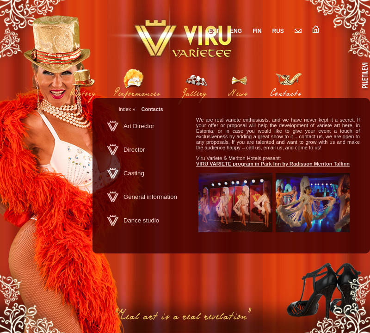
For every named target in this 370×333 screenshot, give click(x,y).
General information (150, 196)
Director (134, 149)
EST (214, 31)
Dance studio (141, 220)
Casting (133, 173)
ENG (236, 31)
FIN (257, 31)
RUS (278, 31)
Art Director (138, 126)
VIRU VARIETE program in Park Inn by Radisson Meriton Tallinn (273, 163)
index (125, 109)
